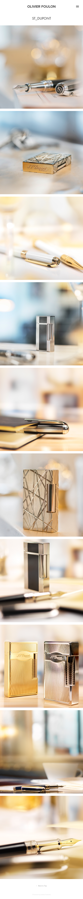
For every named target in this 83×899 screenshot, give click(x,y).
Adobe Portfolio (45, 894)
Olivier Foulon (41, 6)
